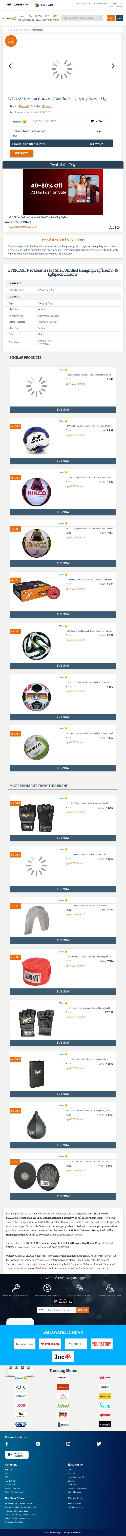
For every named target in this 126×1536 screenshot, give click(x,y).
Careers (71, 1481)
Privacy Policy (10, 1485)
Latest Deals (72, 1485)
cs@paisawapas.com (76, 1507)
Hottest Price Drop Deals (77, 1488)
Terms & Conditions (12, 1488)
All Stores (71, 1473)
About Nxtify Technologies (14, 1492)
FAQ (6, 1477)
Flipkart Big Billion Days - (16, 1511)
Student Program (74, 1492)
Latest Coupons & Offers (77, 1477)
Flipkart (46, 106)
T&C (15, 136)
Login (119, 18)
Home (70, 1470)
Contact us (75, 1498)
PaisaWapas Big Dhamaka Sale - (19, 1503)
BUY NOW (21, 153)
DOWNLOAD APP (115, 7)
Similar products (25, 358)
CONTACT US (115, 4)
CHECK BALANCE (84, 4)
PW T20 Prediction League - (17, 1518)
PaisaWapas (56, 1532)
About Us (8, 1470)
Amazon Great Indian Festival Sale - (20, 1507)
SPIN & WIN (43, 5)
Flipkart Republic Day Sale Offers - (20, 1515)
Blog (6, 1473)
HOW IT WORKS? (100, 4)
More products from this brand (39, 786)
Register (111, 18)
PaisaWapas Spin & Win (14, 1522)
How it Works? (10, 1481)
